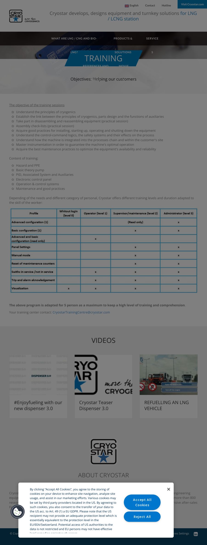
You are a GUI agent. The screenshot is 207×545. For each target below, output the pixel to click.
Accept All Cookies (142, 502)
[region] (96, 510)
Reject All (142, 516)
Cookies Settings (142, 528)
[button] (17, 511)
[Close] (169, 489)
